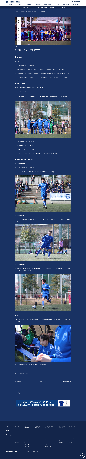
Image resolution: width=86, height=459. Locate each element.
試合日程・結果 (27, 439)
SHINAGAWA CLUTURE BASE (73, 434)
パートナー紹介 (27, 434)
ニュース (16, 434)
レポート (70, 440)
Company (8, 435)
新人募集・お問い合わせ (49, 446)
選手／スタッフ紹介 (48, 439)
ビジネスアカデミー (72, 438)
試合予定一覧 (47, 437)
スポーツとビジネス (72, 436)
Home (7, 426)
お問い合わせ (17, 442)
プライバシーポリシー (36, 451)
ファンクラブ (26, 446)
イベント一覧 (37, 437)
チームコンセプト (18, 430)
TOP (17, 11)
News (7, 430)
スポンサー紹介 (47, 441)
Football (23, 11)
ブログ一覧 (20, 393)
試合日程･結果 (17, 437)
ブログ (29, 11)
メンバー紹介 (37, 439)
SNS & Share (76, 1)
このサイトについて (25, 451)
